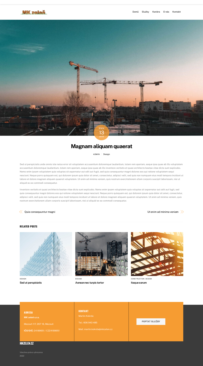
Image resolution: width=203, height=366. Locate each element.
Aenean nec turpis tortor (89, 282)
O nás (166, 11)
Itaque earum (139, 282)
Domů (136, 11)
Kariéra (156, 11)
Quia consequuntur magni (40, 211)
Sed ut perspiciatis (31, 282)
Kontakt (176, 11)
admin (96, 154)
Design (106, 154)
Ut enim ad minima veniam (163, 211)
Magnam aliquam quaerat (101, 146)
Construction (137, 279)
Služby (145, 11)
